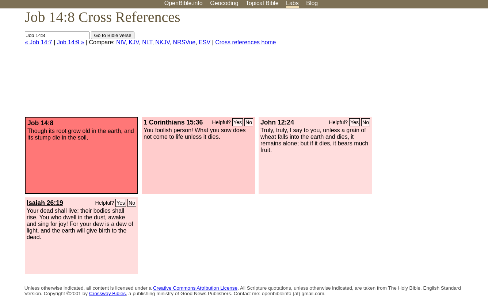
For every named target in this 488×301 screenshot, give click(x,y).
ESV (204, 42)
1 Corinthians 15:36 (173, 122)
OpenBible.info (183, 3)
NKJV (162, 42)
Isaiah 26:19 (45, 203)
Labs (292, 3)
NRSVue (184, 42)
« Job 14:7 (38, 42)
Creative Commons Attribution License (195, 288)
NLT (147, 42)
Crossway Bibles (107, 293)
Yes (237, 122)
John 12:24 (277, 122)
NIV (120, 42)
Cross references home (245, 42)
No (248, 122)
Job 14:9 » (70, 42)
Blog (312, 3)
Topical (262, 3)
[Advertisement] (414, 65)
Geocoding (224, 3)
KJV (134, 42)
